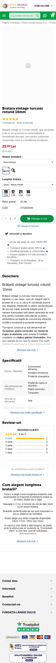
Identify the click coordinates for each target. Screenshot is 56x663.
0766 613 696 (41, 5)
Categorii (4, 16)
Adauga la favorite (28, 226)
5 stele (8, 438)
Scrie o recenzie (25, 123)
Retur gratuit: (9, 201)
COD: (5, 208)
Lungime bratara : (12, 179)
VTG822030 (26, 208)
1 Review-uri (8, 123)
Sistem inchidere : (12, 157)
